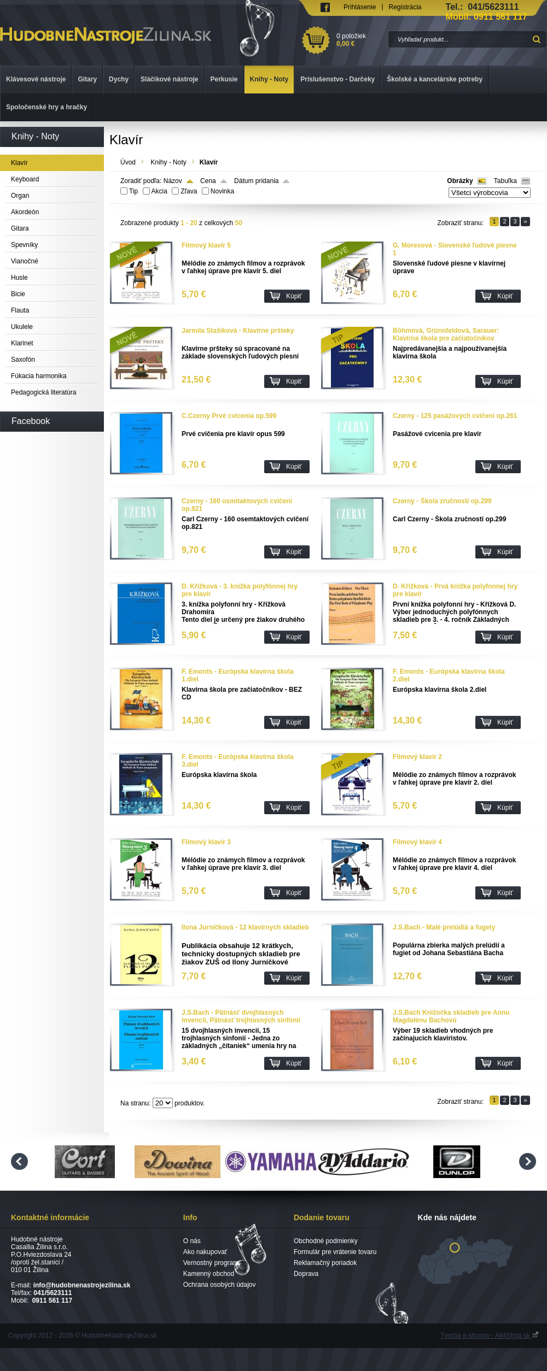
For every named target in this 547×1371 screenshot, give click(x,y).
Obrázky (460, 181)
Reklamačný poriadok (325, 1263)
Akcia (159, 191)
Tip (133, 191)
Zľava (189, 191)
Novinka (222, 191)
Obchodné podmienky (326, 1241)
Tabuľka (505, 181)
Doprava (306, 1274)
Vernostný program (210, 1263)
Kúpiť (294, 296)
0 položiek (360, 40)
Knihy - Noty (168, 162)
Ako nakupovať (205, 1252)
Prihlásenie (360, 7)
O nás (192, 1241)
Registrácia (405, 7)
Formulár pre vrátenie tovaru (335, 1252)
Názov (173, 181)
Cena (208, 181)
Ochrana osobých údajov (219, 1284)
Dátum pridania (256, 181)
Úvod (128, 162)
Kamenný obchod (208, 1274)
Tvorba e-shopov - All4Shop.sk (489, 1335)
